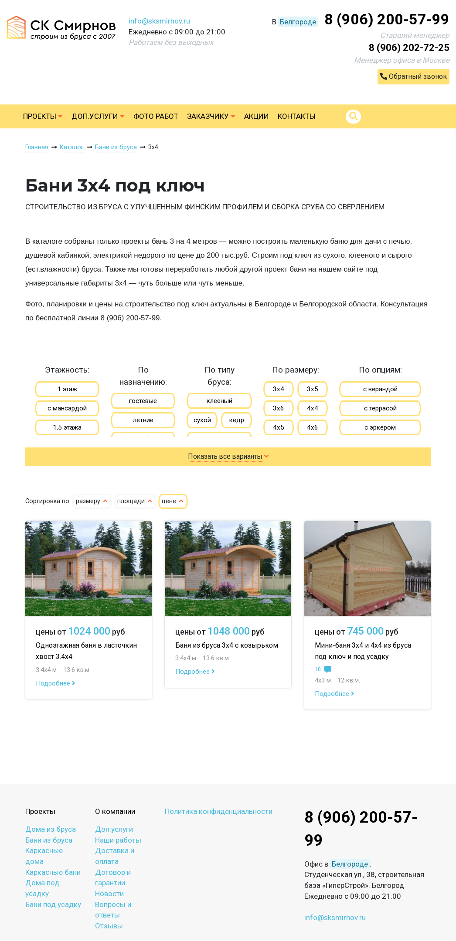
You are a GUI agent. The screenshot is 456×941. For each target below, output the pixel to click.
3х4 (278, 389)
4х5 (278, 427)
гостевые (143, 401)
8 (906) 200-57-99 (386, 19)
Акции (256, 116)
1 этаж (67, 389)
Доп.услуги (98, 116)
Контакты (297, 116)
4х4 (312, 408)
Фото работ (155, 116)
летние (143, 420)
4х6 (312, 427)
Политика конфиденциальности (218, 811)
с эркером (380, 427)
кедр (236, 420)
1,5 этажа (67, 427)
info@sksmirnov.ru (159, 21)
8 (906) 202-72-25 (409, 47)
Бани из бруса (48, 840)
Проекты (43, 116)
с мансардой (67, 408)
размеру (92, 501)
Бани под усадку (53, 904)
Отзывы (109, 925)
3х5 (312, 389)
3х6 (278, 408)
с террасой (380, 408)
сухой (202, 420)
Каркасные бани (53, 872)
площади (135, 501)
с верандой (380, 389)
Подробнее (55, 683)
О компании (115, 811)
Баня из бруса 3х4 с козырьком (226, 645)
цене (173, 501)
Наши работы (118, 840)
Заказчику (211, 116)
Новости (109, 893)
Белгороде (298, 21)
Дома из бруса (50, 829)
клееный (219, 401)
